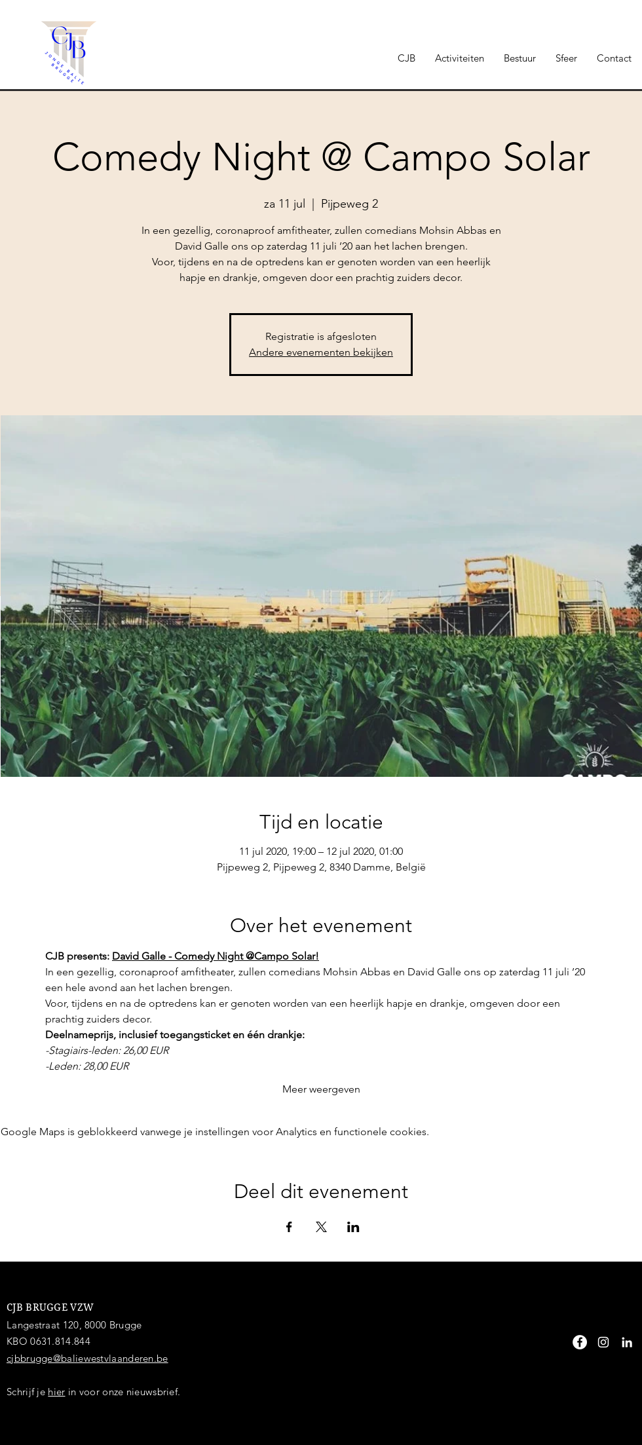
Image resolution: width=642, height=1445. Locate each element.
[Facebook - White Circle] (580, 1342)
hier (56, 1391)
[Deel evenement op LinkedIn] (353, 1227)
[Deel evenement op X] (321, 1227)
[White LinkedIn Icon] (627, 1342)
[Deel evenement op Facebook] (289, 1227)
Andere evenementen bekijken (321, 352)
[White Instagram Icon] (603, 1342)
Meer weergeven (321, 1089)
